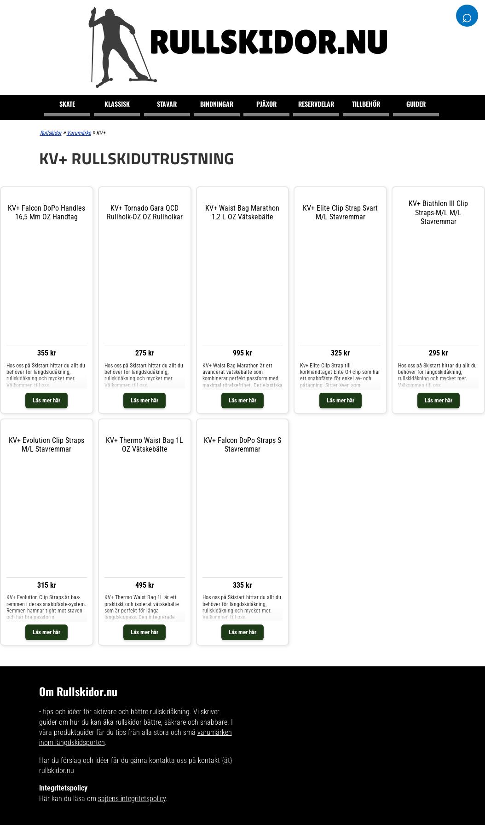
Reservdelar (316, 104)
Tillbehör (366, 104)
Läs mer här (46, 400)
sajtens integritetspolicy (132, 798)
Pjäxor (266, 104)
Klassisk (117, 104)
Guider (416, 104)
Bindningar (216, 104)
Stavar (167, 104)
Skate (67, 104)
